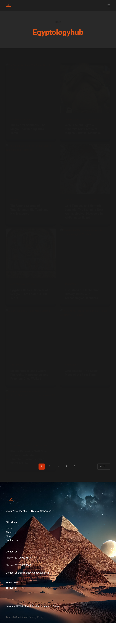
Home (9, 528)
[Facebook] (7, 588)
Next (103, 466)
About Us (11, 532)
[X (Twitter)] (11, 588)
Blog (8, 536)
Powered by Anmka (50, 606)
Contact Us (12, 540)
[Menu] (109, 5)
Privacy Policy (36, 617)
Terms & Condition (16, 617)
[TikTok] (16, 588)
